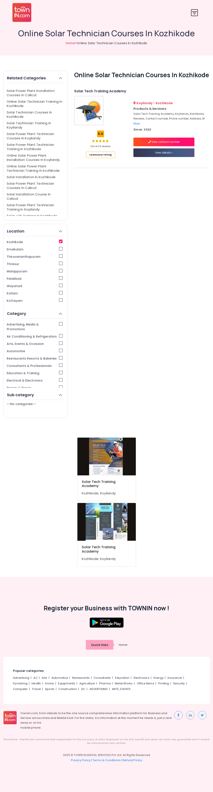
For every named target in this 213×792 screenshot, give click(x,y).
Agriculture (87, 683)
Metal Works (124, 683)
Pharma (105, 683)
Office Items (145, 683)
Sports (49, 689)
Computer (20, 689)
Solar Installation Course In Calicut (29, 196)
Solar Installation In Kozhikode (31, 177)
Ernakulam (34, 249)
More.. (137, 123)
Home (70, 43)
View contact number (164, 142)
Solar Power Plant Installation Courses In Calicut (31, 92)
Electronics (141, 678)
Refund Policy (132, 760)
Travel (36, 689)
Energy (158, 678)
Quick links (99, 645)
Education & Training (34, 373)
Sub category (34, 395)
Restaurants (81, 678)
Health (36, 683)
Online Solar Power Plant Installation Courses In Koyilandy (33, 157)
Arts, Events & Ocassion (34, 343)
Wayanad (34, 286)
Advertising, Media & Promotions (34, 326)
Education (122, 678)
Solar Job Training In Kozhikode (32, 216)
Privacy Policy (81, 760)
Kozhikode (34, 242)
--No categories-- (21, 404)
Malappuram (34, 271)
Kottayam (34, 300)
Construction (67, 689)
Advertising (21, 678)
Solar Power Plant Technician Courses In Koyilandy (30, 136)
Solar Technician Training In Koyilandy (29, 125)
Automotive (34, 351)
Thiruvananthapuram (34, 256)
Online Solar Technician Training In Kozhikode (34, 103)
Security (179, 683)
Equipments (66, 683)
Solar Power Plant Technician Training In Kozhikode (30, 146)
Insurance (175, 678)
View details (164, 152)
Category (34, 313)
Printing (163, 683)
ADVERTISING (99, 689)
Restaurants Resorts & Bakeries (34, 358)
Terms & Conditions (107, 760)
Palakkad (34, 278)
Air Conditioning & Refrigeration (34, 336)
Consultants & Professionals (34, 365)
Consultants (102, 678)
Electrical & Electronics (34, 380)
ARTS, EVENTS (121, 689)
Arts (44, 678)
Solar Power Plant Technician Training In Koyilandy (30, 207)
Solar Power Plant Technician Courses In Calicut (30, 185)
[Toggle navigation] (194, 12)
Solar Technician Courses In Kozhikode (29, 114)
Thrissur (34, 264)
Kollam (34, 293)
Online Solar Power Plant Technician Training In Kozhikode (33, 168)
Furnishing (20, 683)
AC (35, 678)
